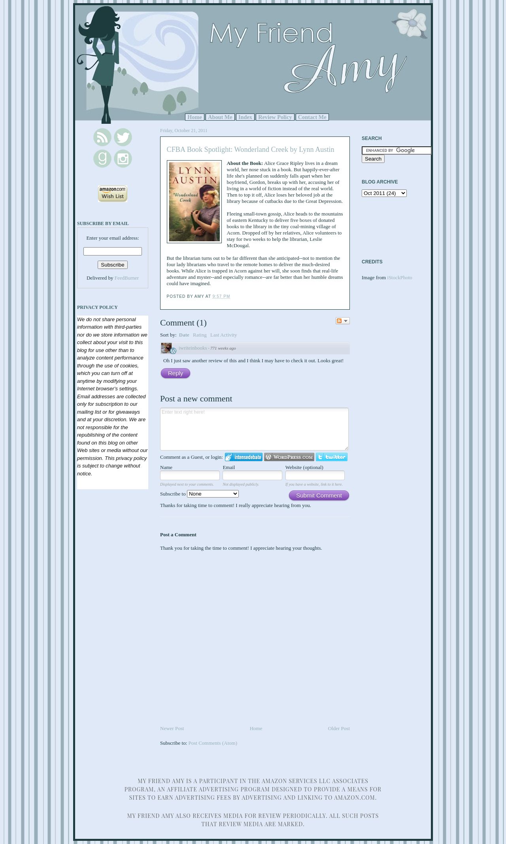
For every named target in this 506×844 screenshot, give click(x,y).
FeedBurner (127, 278)
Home (194, 117)
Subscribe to (199, 494)
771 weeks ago (223, 348)
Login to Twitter (331, 457)
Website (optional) (304, 467)
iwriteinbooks (193, 348)
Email (229, 467)
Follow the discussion (343, 320)
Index (245, 117)
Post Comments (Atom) (213, 743)
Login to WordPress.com (289, 457)
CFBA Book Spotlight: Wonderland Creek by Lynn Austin (250, 149)
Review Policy (275, 117)
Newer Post (172, 728)
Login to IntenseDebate (243, 457)
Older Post (339, 728)
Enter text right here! (254, 429)
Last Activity (223, 335)
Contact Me (312, 117)
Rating (200, 335)
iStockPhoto (399, 277)
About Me (220, 117)
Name (166, 467)
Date (184, 335)
